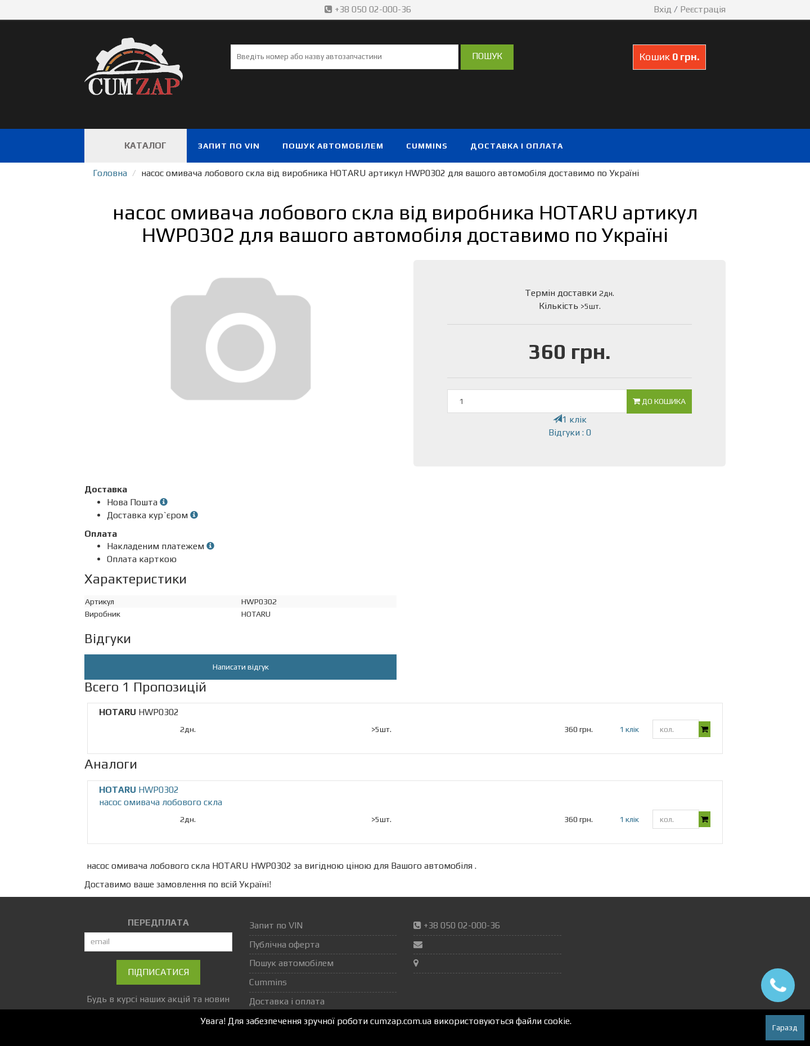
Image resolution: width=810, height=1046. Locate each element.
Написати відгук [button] (241, 666)
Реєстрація (703, 9)
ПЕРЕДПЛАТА (158, 922)
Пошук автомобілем (333, 145)
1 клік (570, 419)
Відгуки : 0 (569, 432)
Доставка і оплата (516, 145)
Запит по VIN (229, 145)
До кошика (659, 401)
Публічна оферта (284, 944)
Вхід (663, 9)
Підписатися (158, 972)
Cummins (427, 145)
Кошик (669, 56)
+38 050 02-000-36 (369, 9)
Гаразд (785, 1027)
